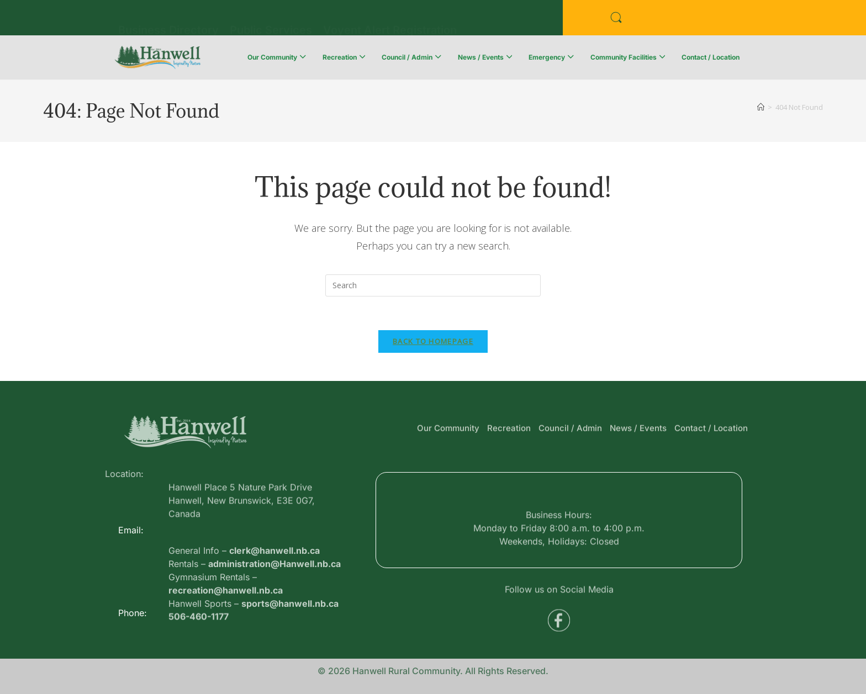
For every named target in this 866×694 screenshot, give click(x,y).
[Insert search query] (433, 285)
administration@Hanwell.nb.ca (274, 592)
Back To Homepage (433, 341)
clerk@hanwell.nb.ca (274, 579)
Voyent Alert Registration (390, 20)
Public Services (271, 20)
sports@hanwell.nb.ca (290, 632)
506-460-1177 (198, 621)
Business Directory (168, 20)
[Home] (760, 107)
